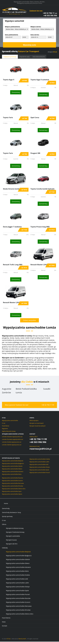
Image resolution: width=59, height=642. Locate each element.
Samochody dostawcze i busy (11, 513)
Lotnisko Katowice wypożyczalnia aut (12, 437)
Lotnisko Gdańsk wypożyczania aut (11, 445)
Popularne (25, 57)
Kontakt (32, 434)
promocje (9, 57)
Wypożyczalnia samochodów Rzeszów (12, 478)
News (4, 622)
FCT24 (8, 639)
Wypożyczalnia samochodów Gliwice (12, 469)
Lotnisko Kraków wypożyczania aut (11, 442)
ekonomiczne (39, 57)
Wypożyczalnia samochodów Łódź (39, 465)
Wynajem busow (11, 540)
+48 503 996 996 (50, 16)
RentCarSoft (22, 639)
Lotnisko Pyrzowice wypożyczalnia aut (12, 440)
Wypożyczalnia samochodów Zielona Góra (13, 489)
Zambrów (6, 393)
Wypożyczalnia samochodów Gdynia (12, 494)
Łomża (19, 393)
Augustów (6, 389)
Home (6, 504)
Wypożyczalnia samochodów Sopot (11, 492)
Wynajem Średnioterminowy (15, 532)
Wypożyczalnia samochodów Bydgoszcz (13, 464)
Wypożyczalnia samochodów (10, 421)
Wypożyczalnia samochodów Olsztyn (40, 467)
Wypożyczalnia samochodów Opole (39, 470)
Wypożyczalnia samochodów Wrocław (12, 486)
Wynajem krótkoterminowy (15, 529)
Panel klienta (5, 426)
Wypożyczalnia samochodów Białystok (12, 461)
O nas (3, 423)
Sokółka (33, 389)
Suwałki (46, 389)
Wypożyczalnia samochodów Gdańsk (12, 466)
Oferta (4, 525)
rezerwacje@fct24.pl (41, 449)
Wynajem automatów (13, 536)
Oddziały (5, 548)
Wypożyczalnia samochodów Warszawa (13, 484)
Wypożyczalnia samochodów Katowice (12, 472)
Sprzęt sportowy (7, 517)
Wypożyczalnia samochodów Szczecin (12, 481)
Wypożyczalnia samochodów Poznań (40, 473)
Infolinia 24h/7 (34, 437)
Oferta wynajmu (34, 421)
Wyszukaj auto (29, 45)
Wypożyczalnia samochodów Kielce (11, 474)
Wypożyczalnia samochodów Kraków (40, 459)
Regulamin (5, 429)
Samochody (6, 509)
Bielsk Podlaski (22, 389)
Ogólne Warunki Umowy (9, 432)
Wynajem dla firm (11, 544)
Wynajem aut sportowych (37, 423)
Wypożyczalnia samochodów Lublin (39, 462)
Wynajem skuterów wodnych (37, 426)
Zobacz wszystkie (29, 321)
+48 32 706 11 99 (50, 13)
